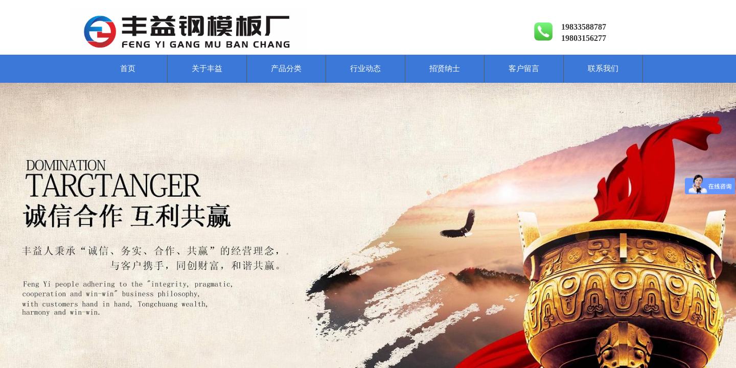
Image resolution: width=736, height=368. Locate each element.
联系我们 (603, 68)
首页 (127, 68)
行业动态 (365, 68)
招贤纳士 (444, 68)
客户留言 (524, 68)
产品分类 (286, 68)
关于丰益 (207, 68)
